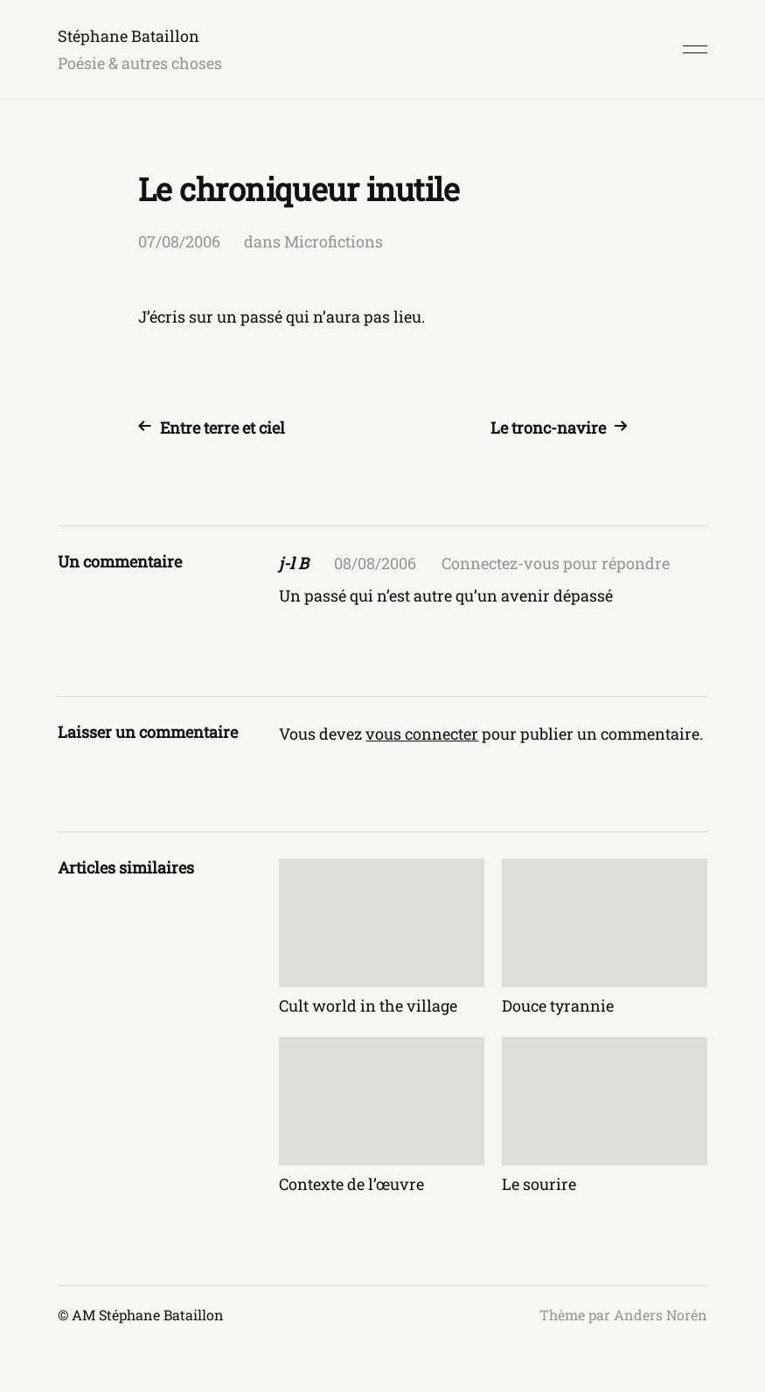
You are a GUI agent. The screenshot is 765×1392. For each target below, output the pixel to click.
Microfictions (333, 241)
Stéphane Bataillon (128, 35)
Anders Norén (660, 1314)
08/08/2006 (375, 563)
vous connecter (421, 733)
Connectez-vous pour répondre (556, 563)
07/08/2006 (179, 241)
